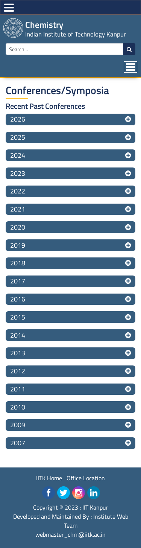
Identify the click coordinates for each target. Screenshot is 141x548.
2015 (17, 317)
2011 (17, 389)
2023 (17, 173)
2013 (17, 353)
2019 (17, 245)
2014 (17, 335)
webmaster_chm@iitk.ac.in (70, 534)
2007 (17, 443)
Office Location (86, 478)
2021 (17, 209)
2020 (17, 227)
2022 (17, 191)
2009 (17, 425)
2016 (17, 299)
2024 (17, 155)
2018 (17, 263)
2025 (17, 137)
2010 (17, 407)
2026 (17, 119)
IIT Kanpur (95, 507)
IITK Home (49, 478)
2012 (17, 371)
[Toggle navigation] (130, 67)
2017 (17, 281)
